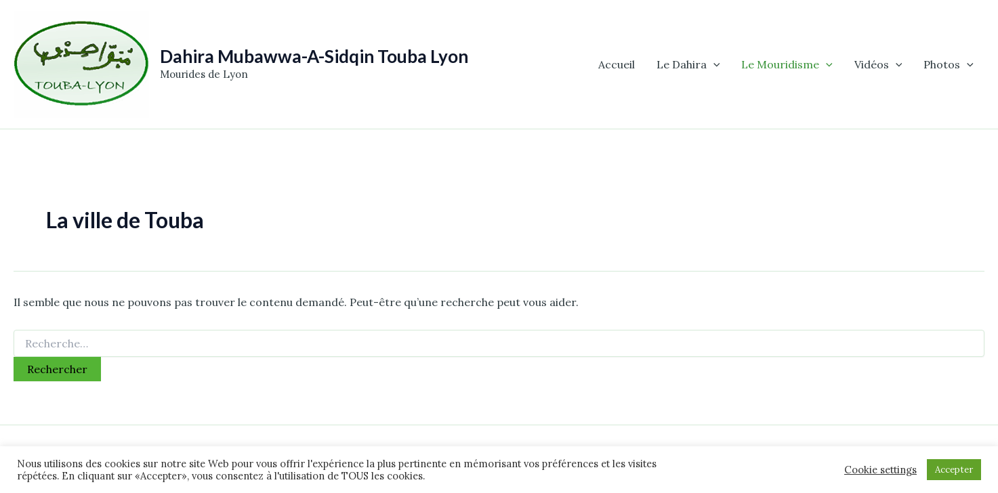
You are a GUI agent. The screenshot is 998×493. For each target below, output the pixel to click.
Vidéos (878, 64)
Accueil (616, 64)
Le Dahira (688, 64)
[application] (713, 64)
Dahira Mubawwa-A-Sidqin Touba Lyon (314, 56)
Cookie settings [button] (880, 470)
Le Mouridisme (787, 64)
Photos (948, 64)
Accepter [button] (954, 469)
